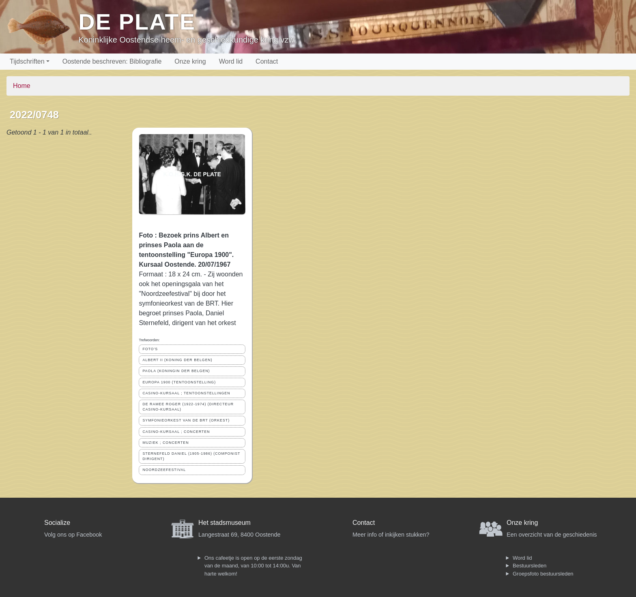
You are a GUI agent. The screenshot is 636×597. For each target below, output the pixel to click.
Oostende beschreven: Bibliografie (112, 61)
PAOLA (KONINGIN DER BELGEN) (176, 371)
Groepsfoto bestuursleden (543, 574)
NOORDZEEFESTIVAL (164, 470)
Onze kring (190, 61)
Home (21, 85)
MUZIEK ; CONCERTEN (165, 443)
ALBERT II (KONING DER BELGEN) (177, 360)
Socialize (57, 522)
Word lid (231, 61)
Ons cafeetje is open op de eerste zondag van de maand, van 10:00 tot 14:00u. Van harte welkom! (253, 566)
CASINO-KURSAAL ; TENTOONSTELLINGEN (186, 393)
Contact (267, 61)
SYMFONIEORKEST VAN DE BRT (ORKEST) (186, 420)
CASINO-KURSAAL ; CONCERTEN (176, 432)
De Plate (137, 21)
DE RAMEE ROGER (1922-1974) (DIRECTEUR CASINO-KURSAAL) (188, 406)
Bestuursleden (529, 566)
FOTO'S (150, 349)
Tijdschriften (27, 61)
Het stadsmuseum (224, 522)
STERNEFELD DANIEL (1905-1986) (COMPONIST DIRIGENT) (191, 456)
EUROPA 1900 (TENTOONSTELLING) (179, 382)
